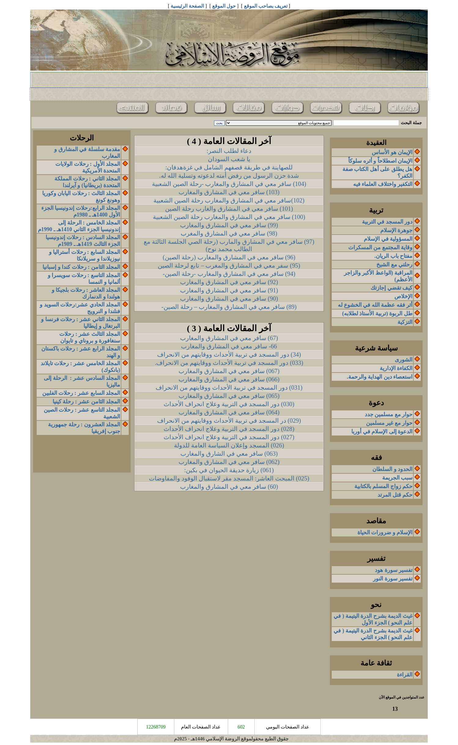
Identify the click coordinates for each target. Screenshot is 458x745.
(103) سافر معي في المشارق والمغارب (229, 192)
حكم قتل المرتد (395, 495)
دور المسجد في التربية (387, 222)
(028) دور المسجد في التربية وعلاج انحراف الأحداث (229, 428)
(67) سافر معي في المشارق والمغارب (229, 338)
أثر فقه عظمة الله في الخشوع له (375, 305)
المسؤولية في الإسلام (388, 239)
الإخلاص (403, 296)
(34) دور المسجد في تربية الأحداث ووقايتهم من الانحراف (229, 354)
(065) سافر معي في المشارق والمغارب (229, 395)
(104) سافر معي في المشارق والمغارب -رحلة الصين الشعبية (229, 183)
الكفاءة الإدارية (396, 368)
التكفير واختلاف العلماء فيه (383, 184)
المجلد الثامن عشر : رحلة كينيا (86, 401)
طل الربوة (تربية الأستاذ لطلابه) (377, 313)
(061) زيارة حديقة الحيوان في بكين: (229, 470)
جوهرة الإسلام (396, 230)
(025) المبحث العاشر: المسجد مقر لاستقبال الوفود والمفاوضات (229, 478)
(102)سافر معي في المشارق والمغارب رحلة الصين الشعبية (228, 200)
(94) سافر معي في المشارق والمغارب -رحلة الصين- (229, 273)
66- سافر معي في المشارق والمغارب (229, 346)
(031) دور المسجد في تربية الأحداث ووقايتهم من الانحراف (229, 387)
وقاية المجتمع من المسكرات (380, 247)
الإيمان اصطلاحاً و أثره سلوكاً (380, 161)
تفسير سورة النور (392, 579)
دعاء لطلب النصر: (229, 150)
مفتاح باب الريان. (394, 256)
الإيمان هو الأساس (392, 152)
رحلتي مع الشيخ (394, 264)
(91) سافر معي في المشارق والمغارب (229, 290)
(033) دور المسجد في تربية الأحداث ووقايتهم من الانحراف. (229, 362)
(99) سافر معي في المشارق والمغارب (229, 225)
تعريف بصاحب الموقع (265, 6)
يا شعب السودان (229, 159)
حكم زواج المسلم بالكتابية (383, 486)
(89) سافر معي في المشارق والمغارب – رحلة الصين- (229, 306)
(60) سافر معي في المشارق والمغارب (229, 486)
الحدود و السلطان (392, 469)
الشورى (403, 360)
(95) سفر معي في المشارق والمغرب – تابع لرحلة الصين (229, 265)
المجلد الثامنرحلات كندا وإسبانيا (81, 267)
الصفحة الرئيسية (187, 6)
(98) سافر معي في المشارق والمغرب (229, 233)
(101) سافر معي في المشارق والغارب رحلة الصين (229, 208)
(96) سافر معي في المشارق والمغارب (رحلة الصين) (229, 257)
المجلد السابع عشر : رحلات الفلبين (81, 393)
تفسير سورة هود (393, 570)
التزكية (404, 322)
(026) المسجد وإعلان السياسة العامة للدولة (229, 445)
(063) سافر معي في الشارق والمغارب (229, 453)
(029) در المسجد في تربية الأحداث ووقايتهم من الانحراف (229, 420)
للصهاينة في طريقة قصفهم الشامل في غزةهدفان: (229, 167)
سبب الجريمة (397, 478)
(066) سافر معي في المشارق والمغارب (229, 379)
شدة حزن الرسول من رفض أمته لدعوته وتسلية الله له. (229, 175)
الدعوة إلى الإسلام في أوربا (381, 431)
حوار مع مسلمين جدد (389, 414)
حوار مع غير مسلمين (389, 423)
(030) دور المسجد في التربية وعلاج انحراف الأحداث (229, 404)
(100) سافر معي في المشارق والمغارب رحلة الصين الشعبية (229, 216)
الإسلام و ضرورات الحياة (385, 532)
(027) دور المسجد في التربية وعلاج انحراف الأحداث (229, 437)
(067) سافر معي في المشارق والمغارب (229, 371)
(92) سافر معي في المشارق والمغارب (229, 282)
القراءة (404, 675)
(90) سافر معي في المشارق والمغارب (229, 298)
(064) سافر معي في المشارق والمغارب (229, 412)
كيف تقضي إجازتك (391, 288)
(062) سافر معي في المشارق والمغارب (229, 461)
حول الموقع (224, 6)
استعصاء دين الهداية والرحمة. (379, 377)
